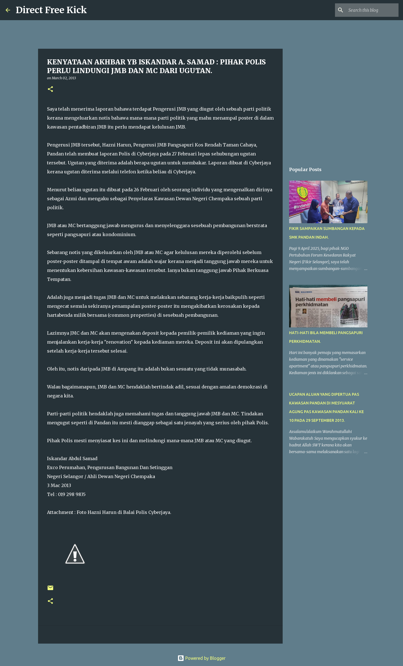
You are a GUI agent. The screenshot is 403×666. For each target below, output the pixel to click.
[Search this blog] (369, 10)
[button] (50, 89)
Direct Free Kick (51, 10)
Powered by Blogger (201, 658)
